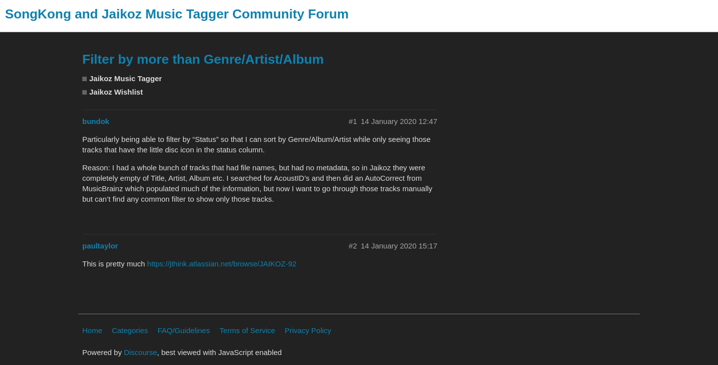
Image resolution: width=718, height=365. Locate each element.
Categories (130, 330)
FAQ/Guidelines (184, 330)
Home (92, 330)
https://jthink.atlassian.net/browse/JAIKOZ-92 (221, 263)
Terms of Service (247, 330)
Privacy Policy (308, 330)
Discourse (140, 352)
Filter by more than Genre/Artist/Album (203, 59)
